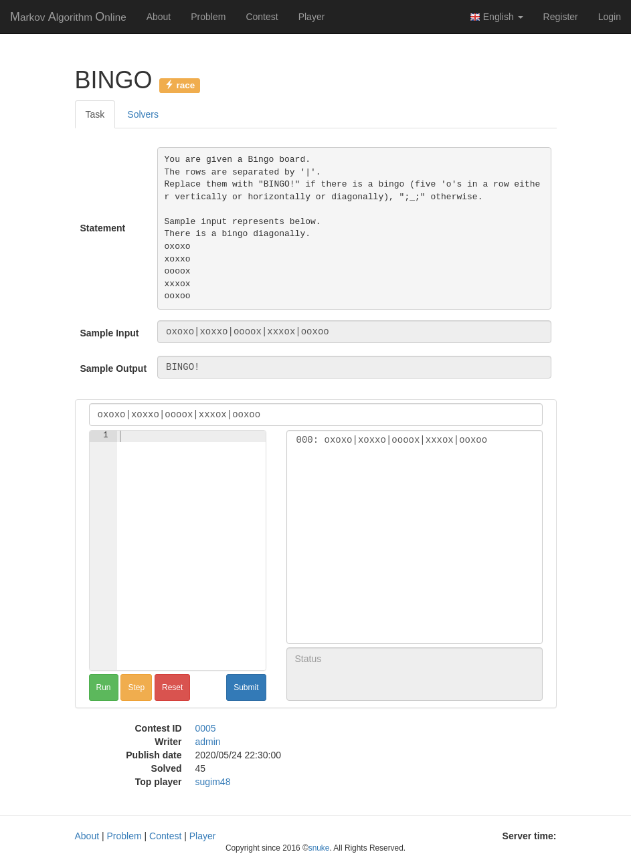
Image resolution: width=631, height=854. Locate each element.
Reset (172, 687)
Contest (262, 16)
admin (208, 741)
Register (560, 16)
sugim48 (213, 781)
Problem (208, 16)
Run (103, 687)
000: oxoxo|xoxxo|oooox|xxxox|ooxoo (414, 440)
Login (609, 16)
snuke (319, 848)
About (159, 16)
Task (95, 114)
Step (136, 687)
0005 (205, 728)
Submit (246, 687)
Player (311, 16)
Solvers (143, 114)
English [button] (496, 17)
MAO (68, 16)
